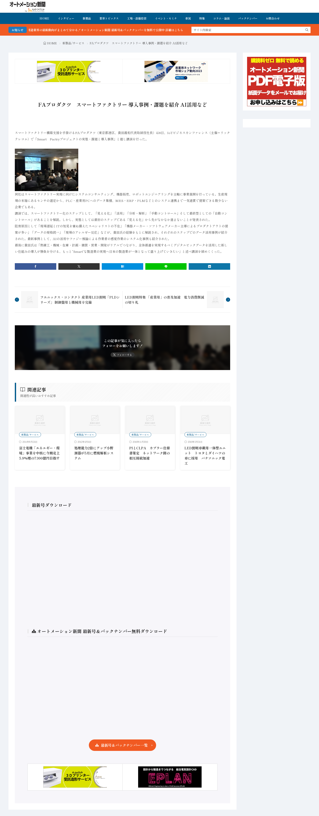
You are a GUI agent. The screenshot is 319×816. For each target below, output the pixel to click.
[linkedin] (209, 266)
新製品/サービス (73, 43)
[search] (306, 30)
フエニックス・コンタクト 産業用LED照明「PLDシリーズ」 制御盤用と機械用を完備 (80, 300)
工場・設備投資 (136, 18)
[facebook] (35, 266)
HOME (44, 18)
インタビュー (66, 18)
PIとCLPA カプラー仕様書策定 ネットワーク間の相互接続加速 (149, 453)
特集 (202, 18)
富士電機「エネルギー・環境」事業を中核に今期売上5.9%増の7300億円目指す (39, 453)
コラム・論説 (221, 18)
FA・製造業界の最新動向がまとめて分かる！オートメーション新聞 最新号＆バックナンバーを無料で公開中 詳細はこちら (117, 30)
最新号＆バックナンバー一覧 (124, 745)
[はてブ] (122, 266)
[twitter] (79, 266)
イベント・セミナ (166, 18)
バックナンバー (247, 18)
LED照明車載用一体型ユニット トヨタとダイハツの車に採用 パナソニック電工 (205, 455)
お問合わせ (273, 18)
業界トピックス (109, 18)
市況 (188, 18)
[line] (166, 266)
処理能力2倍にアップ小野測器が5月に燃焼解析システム (94, 453)
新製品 (87, 18)
